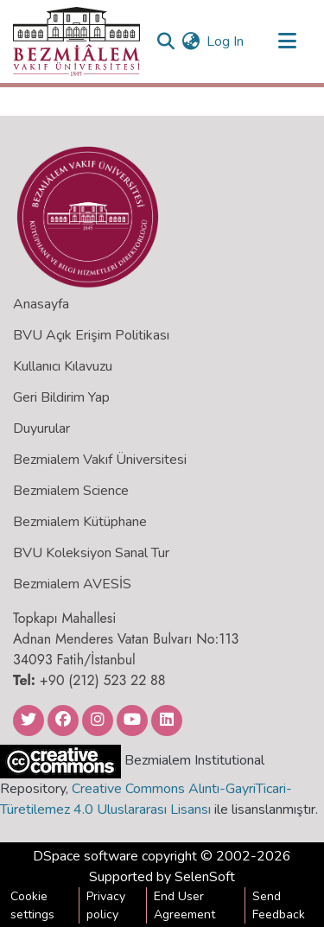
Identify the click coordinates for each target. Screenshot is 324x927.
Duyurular (41, 428)
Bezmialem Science (71, 491)
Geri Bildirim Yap (61, 397)
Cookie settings (32, 905)
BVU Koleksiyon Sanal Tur (91, 553)
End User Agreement (184, 905)
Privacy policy (105, 905)
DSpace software (85, 856)
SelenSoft (205, 876)
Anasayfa (41, 304)
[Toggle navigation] (287, 41)
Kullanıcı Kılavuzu (62, 366)
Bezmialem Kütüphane (80, 522)
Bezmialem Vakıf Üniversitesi (100, 460)
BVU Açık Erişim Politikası (91, 335)
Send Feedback (278, 905)
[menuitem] (190, 41)
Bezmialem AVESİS (72, 584)
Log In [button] (225, 41)
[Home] (76, 41)
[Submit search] (165, 41)
